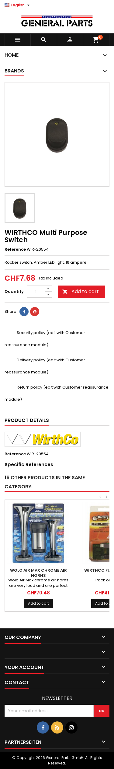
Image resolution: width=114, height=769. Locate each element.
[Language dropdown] (18, 5)
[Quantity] (36, 292)
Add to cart (80, 291)
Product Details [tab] (27, 420)
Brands (14, 70)
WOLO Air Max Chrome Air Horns (38, 572)
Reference (15, 249)
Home (12, 55)
